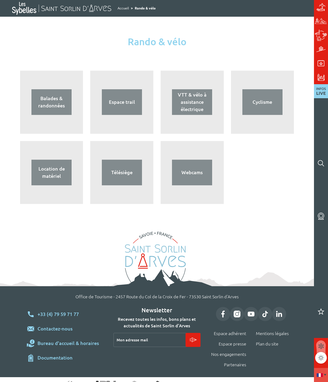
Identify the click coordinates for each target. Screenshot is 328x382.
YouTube (251, 314)
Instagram (237, 314)
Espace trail (122, 102)
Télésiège (122, 172)
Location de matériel (51, 172)
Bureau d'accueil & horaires (68, 343)
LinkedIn (279, 314)
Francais (321, 375)
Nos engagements (228, 354)
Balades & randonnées (51, 102)
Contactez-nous (55, 328)
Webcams (321, 216)
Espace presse (232, 343)
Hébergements (279, 49)
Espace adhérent (230, 333)
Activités (279, 35)
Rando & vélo (279, 21)
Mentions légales (272, 333)
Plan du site (267, 343)
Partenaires (235, 364)
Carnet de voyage (321, 312)
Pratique (279, 77)
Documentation (55, 357)
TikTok (265, 314)
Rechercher (321, 163)
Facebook (223, 314)
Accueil (123, 8)
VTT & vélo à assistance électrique (192, 102)
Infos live (321, 91)
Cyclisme (262, 102)
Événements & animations (279, 63)
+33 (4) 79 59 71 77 (58, 314)
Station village (279, 7)
